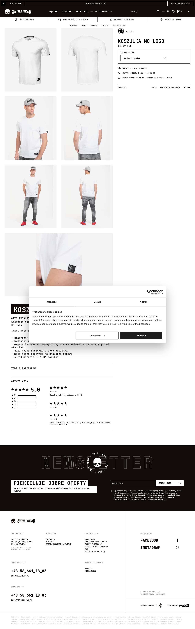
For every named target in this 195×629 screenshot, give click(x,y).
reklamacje (90, 571)
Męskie (53, 11)
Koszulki (94, 25)
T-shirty (105, 25)
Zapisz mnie (170, 483)
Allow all (141, 335)
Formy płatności (93, 544)
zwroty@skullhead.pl (21, 600)
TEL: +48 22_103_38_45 (179, 4)
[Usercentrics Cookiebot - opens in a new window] (149, 292)
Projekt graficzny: (151, 605)
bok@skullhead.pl (20, 576)
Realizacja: (173, 605)
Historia (50, 539)
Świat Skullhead (103, 12)
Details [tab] (97, 301)
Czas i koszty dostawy (96, 546)
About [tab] (143, 301)
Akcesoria (82, 11)
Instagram (159, 547)
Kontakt (50, 542)
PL (189, 12)
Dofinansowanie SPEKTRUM (58, 544)
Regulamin (90, 539)
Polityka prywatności (96, 542)
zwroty (88, 568)
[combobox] (144, 58)
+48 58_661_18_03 (28, 571)
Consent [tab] (52, 301)
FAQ (86, 549)
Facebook (159, 540)
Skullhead (73, 25)
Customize (97, 335)
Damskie (66, 11)
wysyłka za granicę (95, 551)
